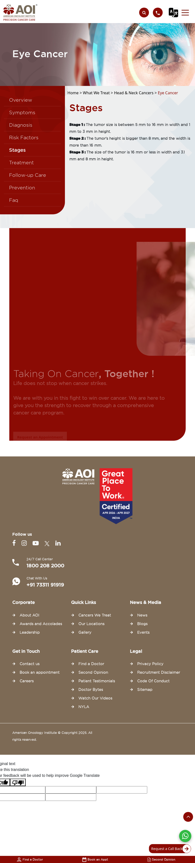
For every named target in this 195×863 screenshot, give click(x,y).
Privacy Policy (150, 664)
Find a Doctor (30, 859)
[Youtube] (37, 543)
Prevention (22, 187)
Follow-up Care (27, 175)
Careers (27, 681)
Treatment (21, 162)
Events (143, 632)
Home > (75, 93)
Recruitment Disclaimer (158, 672)
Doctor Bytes (90, 690)
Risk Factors (23, 137)
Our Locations (91, 624)
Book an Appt (95, 859)
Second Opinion (161, 859)
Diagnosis (20, 125)
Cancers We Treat (94, 615)
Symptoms (22, 112)
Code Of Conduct (153, 681)
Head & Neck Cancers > (136, 93)
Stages (17, 150)
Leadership (30, 632)
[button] (185, 12)
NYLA (83, 707)
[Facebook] (15, 543)
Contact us (29, 664)
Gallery (84, 632)
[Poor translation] (18, 782)
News (142, 615)
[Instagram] (25, 543)
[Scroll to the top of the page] (188, 817)
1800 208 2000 (45, 565)
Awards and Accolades (41, 624)
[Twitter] (48, 543)
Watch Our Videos (95, 698)
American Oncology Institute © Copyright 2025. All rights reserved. (52, 736)
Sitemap (144, 690)
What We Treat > (98, 93)
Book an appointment (40, 672)
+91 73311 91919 (45, 585)
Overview (20, 100)
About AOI (29, 615)
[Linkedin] (58, 543)
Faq (13, 200)
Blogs (142, 624)
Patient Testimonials (96, 681)
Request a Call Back (169, 848)
